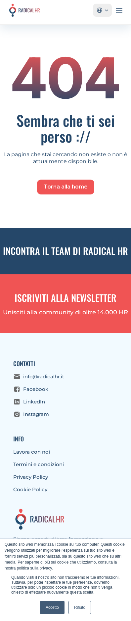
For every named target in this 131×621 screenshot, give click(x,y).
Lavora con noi (31, 452)
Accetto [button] (52, 607)
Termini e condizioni (38, 464)
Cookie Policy (30, 489)
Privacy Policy (30, 477)
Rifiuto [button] (79, 607)
